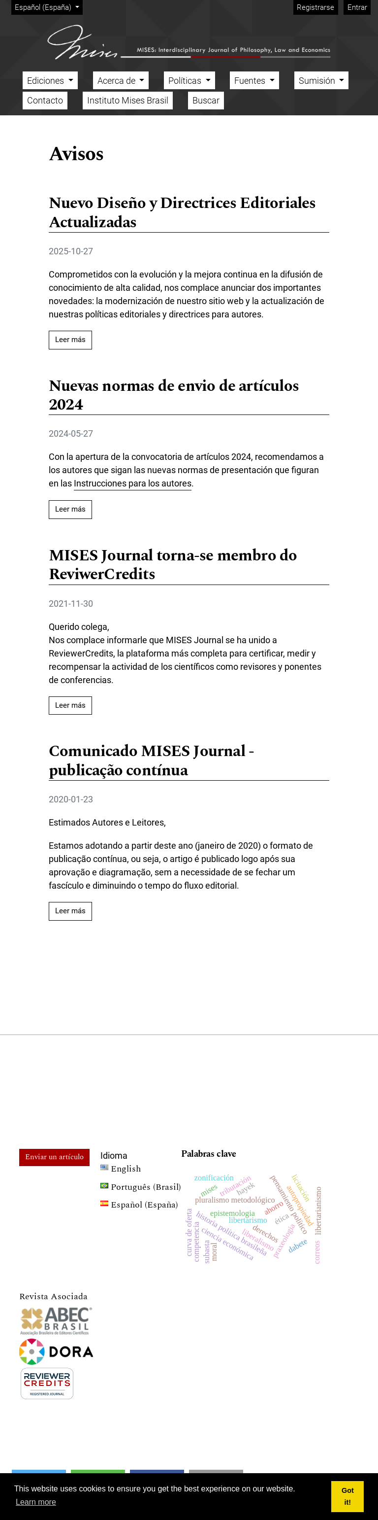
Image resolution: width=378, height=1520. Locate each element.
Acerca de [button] (117, 80)
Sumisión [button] (318, 80)
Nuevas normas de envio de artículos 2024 (174, 396)
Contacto (45, 100)
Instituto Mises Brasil (127, 100)
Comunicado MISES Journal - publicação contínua (151, 761)
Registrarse (315, 7)
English (120, 1170)
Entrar (357, 7)
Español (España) (48, 6)
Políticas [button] (185, 80)
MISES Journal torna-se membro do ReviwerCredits (173, 566)
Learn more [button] (36, 1502)
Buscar (206, 100)
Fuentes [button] (250, 80)
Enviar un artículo (54, 1157)
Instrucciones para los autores (132, 483)
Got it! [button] (348, 1496)
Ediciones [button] (46, 80)
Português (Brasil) (140, 1188)
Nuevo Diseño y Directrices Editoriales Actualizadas (182, 213)
